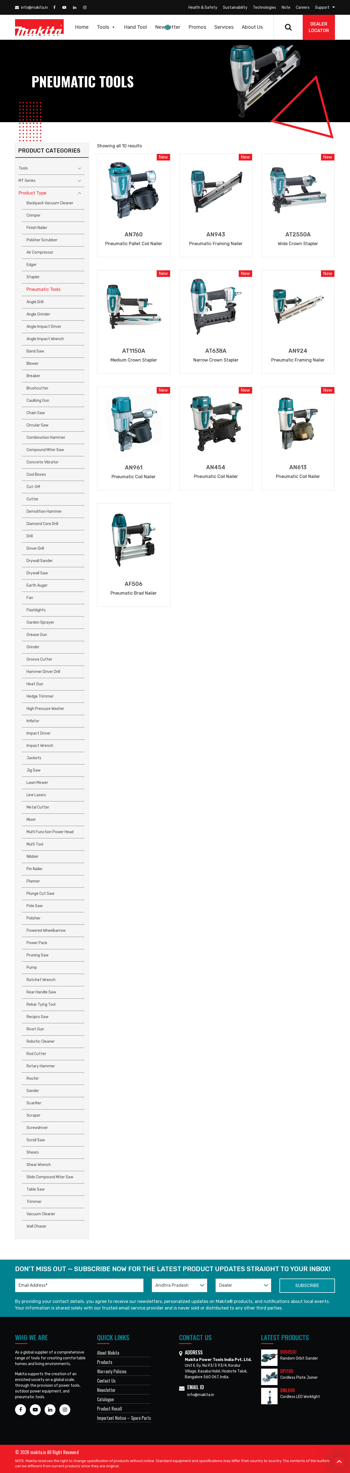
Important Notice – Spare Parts (124, 1418)
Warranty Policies (112, 1371)
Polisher (33, 918)
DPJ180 (286, 1371)
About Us (252, 27)
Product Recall (109, 1408)
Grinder (33, 647)
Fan (30, 597)
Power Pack (37, 943)
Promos (197, 27)
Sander (33, 1090)
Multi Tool (35, 844)
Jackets (34, 758)
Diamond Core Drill (42, 523)
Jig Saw (33, 770)
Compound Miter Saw (45, 450)
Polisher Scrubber (42, 240)
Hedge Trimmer (40, 696)
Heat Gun (35, 684)
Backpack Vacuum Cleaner (50, 203)
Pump (32, 967)
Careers (303, 7)
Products (104, 1362)
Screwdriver (37, 1127)
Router (33, 1078)
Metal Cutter (38, 807)
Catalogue (105, 1399)
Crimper (33, 215)
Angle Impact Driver (44, 326)
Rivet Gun (35, 1029)
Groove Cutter (39, 659)
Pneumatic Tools (43, 289)
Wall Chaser (36, 1226)
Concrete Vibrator (43, 462)
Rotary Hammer (41, 1066)
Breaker (33, 376)
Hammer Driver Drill (43, 671)
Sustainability (235, 7)
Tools (106, 27)
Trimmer (34, 1201)
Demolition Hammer (44, 511)
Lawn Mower (37, 782)
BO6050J (288, 1352)
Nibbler (33, 856)
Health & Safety (202, 7)
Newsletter (167, 27)
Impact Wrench (40, 745)
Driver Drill (35, 548)
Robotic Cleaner (41, 1041)
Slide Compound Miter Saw (50, 1177)
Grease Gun (37, 634)
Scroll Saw (36, 1140)
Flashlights (36, 610)
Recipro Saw (37, 1017)
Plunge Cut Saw (40, 893)
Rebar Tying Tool (41, 1004)
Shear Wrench (39, 1164)
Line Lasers (36, 795)
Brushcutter (37, 388)
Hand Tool (135, 27)
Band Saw (35, 351)
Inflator (33, 721)
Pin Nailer (35, 869)
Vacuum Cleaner (41, 1214)
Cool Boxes (36, 474)
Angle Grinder (38, 314)
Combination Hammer (46, 437)
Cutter (33, 499)
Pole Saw (35, 906)
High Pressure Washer (45, 708)
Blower (33, 363)
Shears (33, 1152)
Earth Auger (37, 585)
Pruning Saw (37, 955)
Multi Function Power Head (50, 832)
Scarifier (34, 1103)
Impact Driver (39, 733)
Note (286, 7)
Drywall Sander (40, 560)
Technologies (264, 7)
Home (82, 27)
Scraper (33, 1115)
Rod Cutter (36, 1053)
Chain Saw (36, 413)
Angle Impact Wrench (45, 339)
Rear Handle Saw (41, 992)
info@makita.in (31, 7)
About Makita (108, 1352)
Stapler (33, 277)
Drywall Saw (37, 573)
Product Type (32, 193)
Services (224, 27)
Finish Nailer (37, 227)
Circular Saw (37, 425)
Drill (30, 536)
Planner (33, 881)
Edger (32, 264)
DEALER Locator (319, 27)
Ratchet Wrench (41, 980)
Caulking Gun (38, 400)
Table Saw (36, 1189)
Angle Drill (35, 302)
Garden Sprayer (40, 622)
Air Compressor (40, 252)
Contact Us (106, 1380)
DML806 (287, 1390)
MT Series (27, 180)
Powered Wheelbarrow (46, 930)
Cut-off (33, 487)
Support (322, 7)
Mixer (31, 819)
